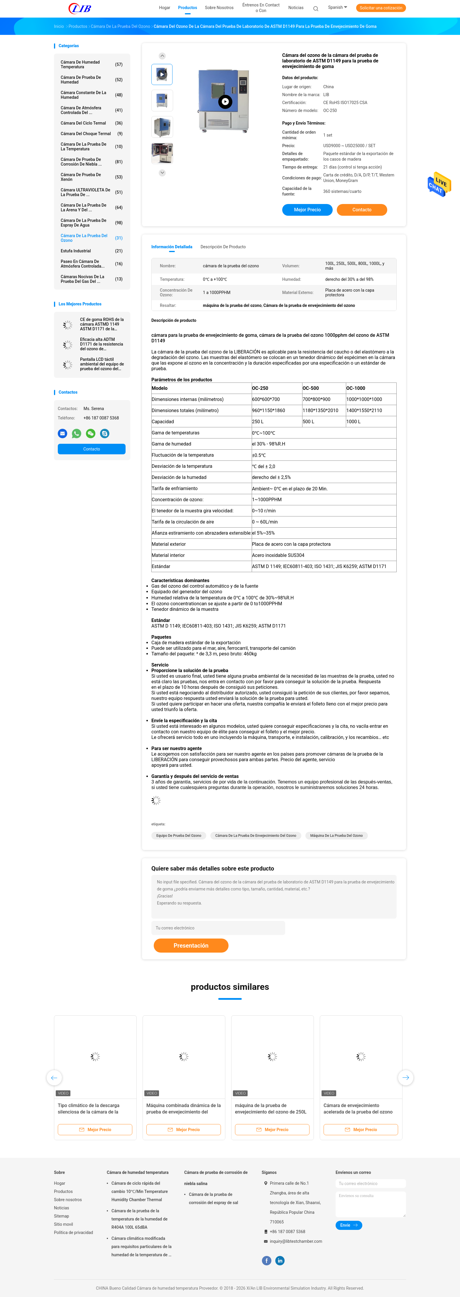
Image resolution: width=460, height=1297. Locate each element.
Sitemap (61, 1216)
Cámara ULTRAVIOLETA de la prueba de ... (92, 192)
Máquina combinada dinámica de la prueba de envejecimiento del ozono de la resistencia (183, 1112)
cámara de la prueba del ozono (92, 238)
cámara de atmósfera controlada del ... (92, 110)
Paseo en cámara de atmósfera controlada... (92, 263)
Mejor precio (307, 210)
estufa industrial (92, 251)
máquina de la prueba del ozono (336, 836)
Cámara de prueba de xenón (92, 177)
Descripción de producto (223, 246)
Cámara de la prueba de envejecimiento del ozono (255, 836)
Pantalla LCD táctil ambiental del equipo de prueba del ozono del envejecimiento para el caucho (102, 364)
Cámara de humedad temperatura (92, 64)
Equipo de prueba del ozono (178, 836)
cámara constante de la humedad (92, 95)
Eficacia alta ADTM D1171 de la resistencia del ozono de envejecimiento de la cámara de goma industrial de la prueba (101, 344)
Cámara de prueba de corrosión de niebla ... (92, 161)
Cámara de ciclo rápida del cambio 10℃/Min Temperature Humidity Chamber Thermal (139, 1191)
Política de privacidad (73, 1232)
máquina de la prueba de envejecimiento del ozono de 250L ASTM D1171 (271, 1112)
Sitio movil (63, 1224)
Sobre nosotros (68, 1199)
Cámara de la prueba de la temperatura (92, 146)
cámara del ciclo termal (92, 123)
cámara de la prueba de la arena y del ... (92, 207)
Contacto (91, 449)
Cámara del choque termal (92, 134)
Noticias (61, 1208)
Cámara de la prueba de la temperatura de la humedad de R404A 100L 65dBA (139, 1219)
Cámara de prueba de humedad (92, 79)
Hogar (59, 1183)
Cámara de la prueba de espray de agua (92, 222)
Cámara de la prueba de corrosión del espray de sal (213, 1198)
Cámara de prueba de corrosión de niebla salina (216, 1178)
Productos (63, 1191)
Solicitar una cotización (381, 8)
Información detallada (171, 246)
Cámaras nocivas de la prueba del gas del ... (92, 279)
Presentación (191, 945)
